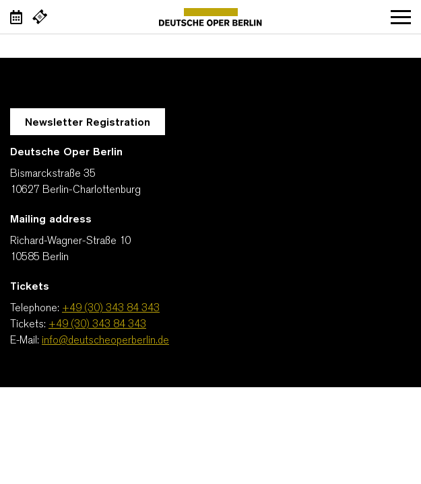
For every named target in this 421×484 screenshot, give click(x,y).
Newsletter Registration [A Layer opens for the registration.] (87, 123)
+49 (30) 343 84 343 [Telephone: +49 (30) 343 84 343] (111, 308)
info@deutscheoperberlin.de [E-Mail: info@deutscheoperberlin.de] (105, 340)
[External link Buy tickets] (39, 16)
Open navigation (401, 17)
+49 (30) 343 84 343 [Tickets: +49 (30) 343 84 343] (97, 324)
